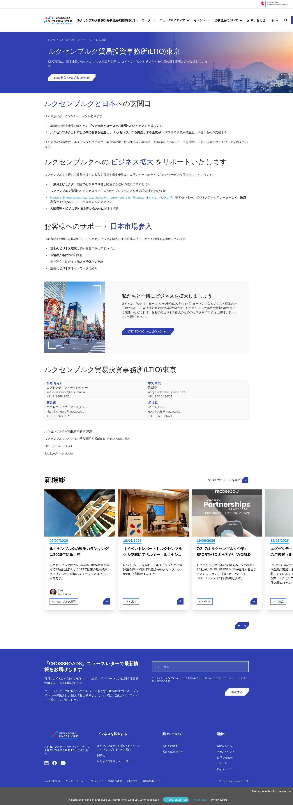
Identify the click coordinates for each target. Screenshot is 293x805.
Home (51, 39)
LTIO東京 (131, 601)
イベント (200, 20)
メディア (222, 763)
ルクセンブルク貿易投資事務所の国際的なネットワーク (114, 20)
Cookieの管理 (52, 781)
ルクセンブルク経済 (64, 601)
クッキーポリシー (75, 781)
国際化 (101, 755)
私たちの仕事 (170, 745)
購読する (237, 692)
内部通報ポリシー (153, 781)
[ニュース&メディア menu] (187, 20)
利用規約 (132, 781)
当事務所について (226, 20)
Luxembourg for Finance (126, 197)
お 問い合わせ (256, 20)
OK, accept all (176, 799)
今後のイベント (226, 751)
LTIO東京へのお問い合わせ (72, 77)
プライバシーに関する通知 (106, 781)
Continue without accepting (271, 791)
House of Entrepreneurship (68, 197)
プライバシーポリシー (227, 678)
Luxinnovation (98, 197)
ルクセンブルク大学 (159, 197)
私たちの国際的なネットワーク (75, 39)
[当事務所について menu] (240, 20)
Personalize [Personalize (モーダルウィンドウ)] (200, 799)
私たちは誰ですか (173, 751)
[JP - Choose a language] (275, 20)
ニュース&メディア (172, 20)
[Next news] (245, 625)
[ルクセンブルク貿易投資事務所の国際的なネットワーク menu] (153, 20)
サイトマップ (224, 769)
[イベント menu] (208, 20)
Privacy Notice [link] (219, 799)
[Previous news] (238, 625)
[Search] (286, 20)
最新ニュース (224, 745)
